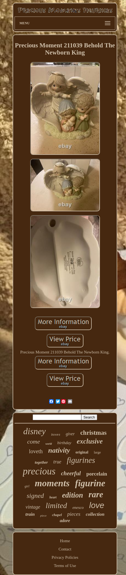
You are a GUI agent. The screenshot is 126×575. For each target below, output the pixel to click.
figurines (81, 460)
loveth (36, 451)
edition (72, 495)
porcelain (96, 474)
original (81, 452)
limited (56, 505)
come (33, 441)
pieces (73, 514)
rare (95, 494)
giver (70, 433)
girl (27, 486)
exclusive (90, 441)
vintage (33, 507)
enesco (78, 507)
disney (34, 431)
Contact (64, 549)
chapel (57, 515)
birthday (64, 443)
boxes (55, 434)
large (97, 452)
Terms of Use (65, 565)
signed (35, 495)
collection (95, 514)
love (96, 505)
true (57, 462)
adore (65, 520)
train (30, 514)
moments (52, 483)
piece (43, 515)
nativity (59, 450)
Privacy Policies (65, 557)
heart (53, 497)
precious (39, 471)
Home (65, 541)
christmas (93, 432)
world (48, 443)
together (41, 462)
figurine (90, 483)
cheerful (71, 473)
